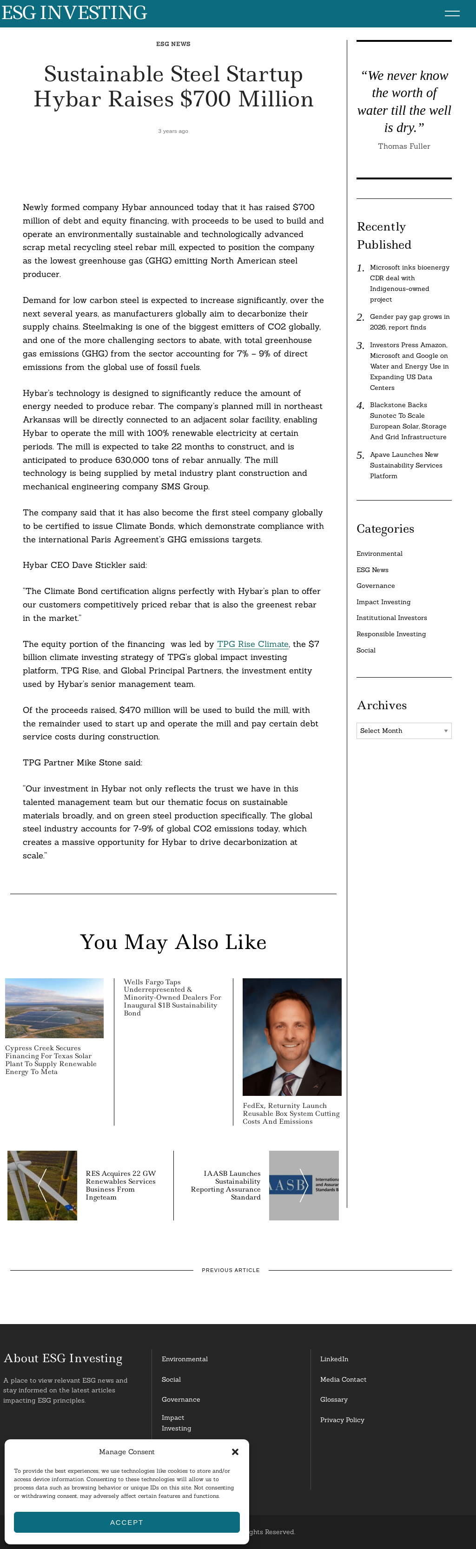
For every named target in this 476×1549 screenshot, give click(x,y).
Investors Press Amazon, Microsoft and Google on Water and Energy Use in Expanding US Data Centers (409, 366)
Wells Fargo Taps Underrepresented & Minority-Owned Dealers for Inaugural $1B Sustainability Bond (172, 997)
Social (366, 650)
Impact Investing (384, 602)
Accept (127, 1522)
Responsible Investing (391, 634)
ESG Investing (73, 13)
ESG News (173, 43)
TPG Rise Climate (253, 644)
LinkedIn (334, 1359)
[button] (235, 1452)
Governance (376, 585)
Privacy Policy (342, 1420)
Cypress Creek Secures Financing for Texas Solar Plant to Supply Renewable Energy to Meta (51, 1059)
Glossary (334, 1399)
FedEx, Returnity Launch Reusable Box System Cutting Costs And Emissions (291, 1113)
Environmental (380, 553)
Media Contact (343, 1379)
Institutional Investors (392, 617)
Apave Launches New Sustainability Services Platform (406, 465)
